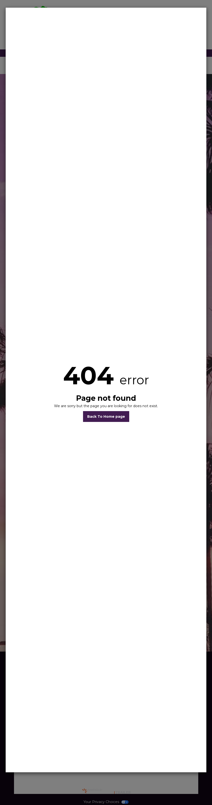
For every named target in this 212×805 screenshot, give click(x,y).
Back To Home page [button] (106, 416)
